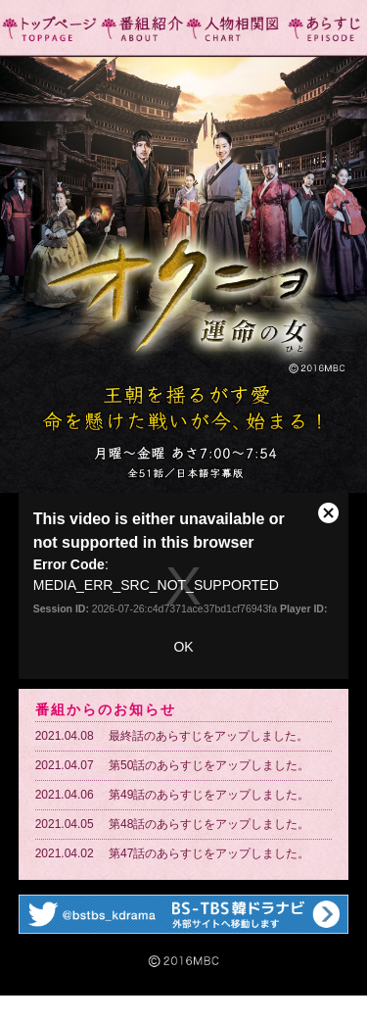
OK (183, 647)
